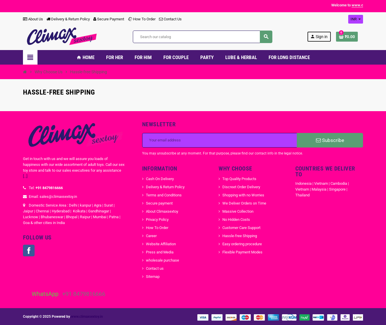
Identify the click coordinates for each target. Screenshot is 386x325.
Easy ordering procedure (242, 244)
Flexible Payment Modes (242, 252)
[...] (25, 176)
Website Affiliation (161, 244)
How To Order (142, 19)
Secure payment (159, 203)
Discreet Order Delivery (241, 187)
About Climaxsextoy (162, 211)
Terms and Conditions (164, 195)
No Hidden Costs (236, 219)
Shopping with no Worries (243, 195)
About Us (33, 19)
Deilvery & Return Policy (165, 187)
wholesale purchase (162, 260)
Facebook (29, 250)
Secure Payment (108, 19)
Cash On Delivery (160, 179)
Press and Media (160, 252)
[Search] (202, 37)
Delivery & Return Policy (68, 19)
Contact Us (170, 19)
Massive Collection (237, 211)
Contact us (155, 268)
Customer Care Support (241, 227)
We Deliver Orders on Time (244, 203)
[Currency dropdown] (355, 19)
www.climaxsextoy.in (87, 317)
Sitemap (153, 276)
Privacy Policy (157, 219)
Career (151, 236)
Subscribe (330, 140)
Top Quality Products (239, 179)
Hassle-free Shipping (239, 236)
